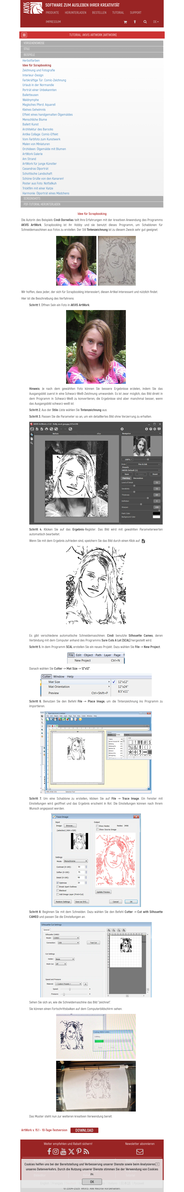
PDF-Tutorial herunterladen (42, 204)
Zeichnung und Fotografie (39, 70)
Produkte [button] (52, 13)
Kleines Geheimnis (34, 110)
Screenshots (32, 199)
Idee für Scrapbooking (37, 65)
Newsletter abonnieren (140, 1148)
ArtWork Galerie (33, 154)
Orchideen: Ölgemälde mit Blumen (44, 149)
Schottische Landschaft (37, 174)
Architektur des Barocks (38, 129)
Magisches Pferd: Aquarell (39, 105)
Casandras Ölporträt (35, 169)
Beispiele (29, 55)
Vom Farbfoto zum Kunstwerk (41, 139)
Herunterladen (75, 13)
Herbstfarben (31, 60)
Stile (27, 49)
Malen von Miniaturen (36, 144)
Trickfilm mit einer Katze (38, 188)
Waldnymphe (31, 100)
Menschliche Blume (35, 119)
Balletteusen (30, 95)
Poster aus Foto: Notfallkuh (40, 183)
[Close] (157, 1164)
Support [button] (135, 13)
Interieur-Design (33, 75)
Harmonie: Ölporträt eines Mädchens (46, 193)
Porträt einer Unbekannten (40, 90)
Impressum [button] (53, 22)
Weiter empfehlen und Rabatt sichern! (68, 1144)
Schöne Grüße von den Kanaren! (43, 179)
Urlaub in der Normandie (38, 85)
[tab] (92, 43)
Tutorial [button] (118, 13)
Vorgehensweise (34, 43)
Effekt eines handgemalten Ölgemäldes (48, 115)
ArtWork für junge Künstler (40, 164)
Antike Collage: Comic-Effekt (40, 134)
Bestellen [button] (99, 13)
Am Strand (29, 159)
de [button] (156, 22)
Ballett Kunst (31, 124)
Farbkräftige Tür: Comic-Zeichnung (44, 80)
